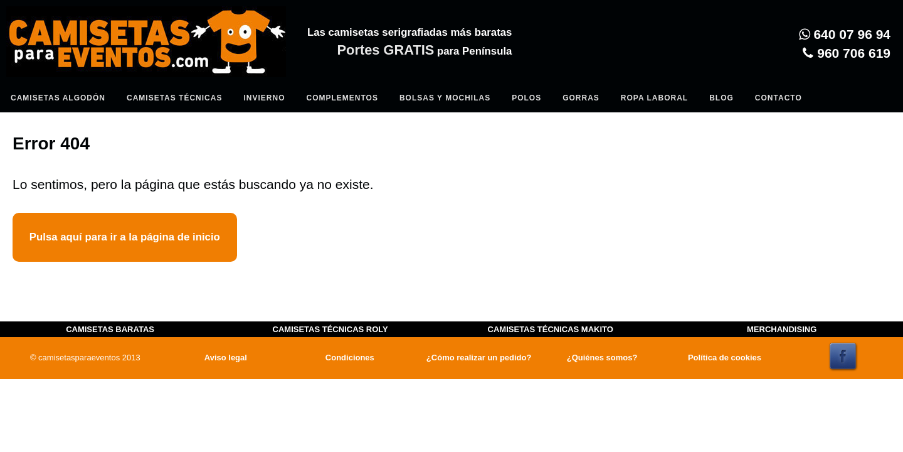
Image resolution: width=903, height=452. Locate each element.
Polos (526, 98)
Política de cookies (724, 357)
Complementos (342, 98)
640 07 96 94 (844, 34)
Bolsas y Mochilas (444, 98)
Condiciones (349, 357)
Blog (721, 98)
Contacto (778, 98)
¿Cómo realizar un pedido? (479, 357)
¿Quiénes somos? (602, 357)
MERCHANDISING (781, 329)
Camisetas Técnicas (174, 98)
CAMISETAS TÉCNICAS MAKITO (550, 329)
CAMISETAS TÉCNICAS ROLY (330, 329)
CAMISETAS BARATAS (110, 329)
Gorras (580, 98)
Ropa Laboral (654, 98)
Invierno (264, 98)
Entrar (258, 73)
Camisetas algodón (58, 98)
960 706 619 (846, 53)
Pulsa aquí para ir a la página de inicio (124, 237)
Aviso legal (225, 357)
